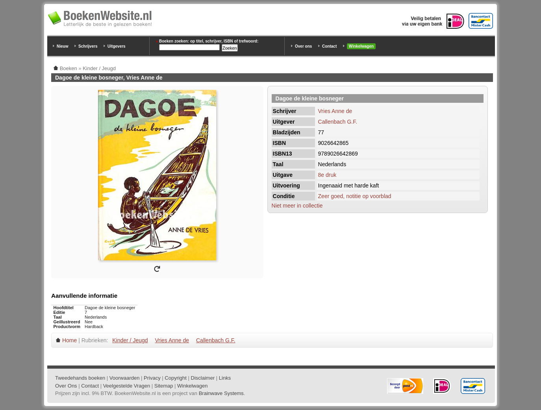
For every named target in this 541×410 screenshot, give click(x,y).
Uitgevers (116, 46)
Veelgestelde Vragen (126, 386)
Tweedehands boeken (80, 378)
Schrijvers (87, 46)
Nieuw (62, 46)
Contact (329, 46)
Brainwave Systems (221, 393)
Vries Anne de (335, 111)
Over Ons (66, 386)
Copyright (176, 378)
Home (69, 340)
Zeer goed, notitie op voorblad (354, 196)
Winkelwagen (361, 46)
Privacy (152, 378)
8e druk (327, 175)
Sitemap (163, 386)
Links (225, 378)
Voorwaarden (124, 378)
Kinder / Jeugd (130, 340)
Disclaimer (203, 378)
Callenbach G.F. (338, 122)
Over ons (303, 46)
